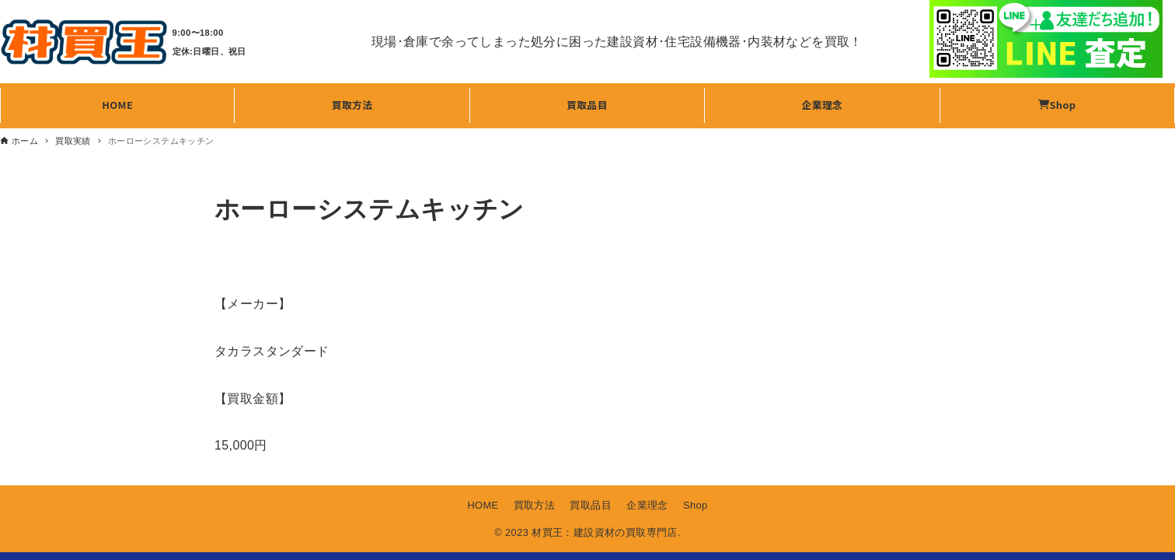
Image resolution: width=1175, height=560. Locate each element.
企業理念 (647, 505)
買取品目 (591, 505)
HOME (482, 505)
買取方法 (535, 505)
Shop (695, 505)
